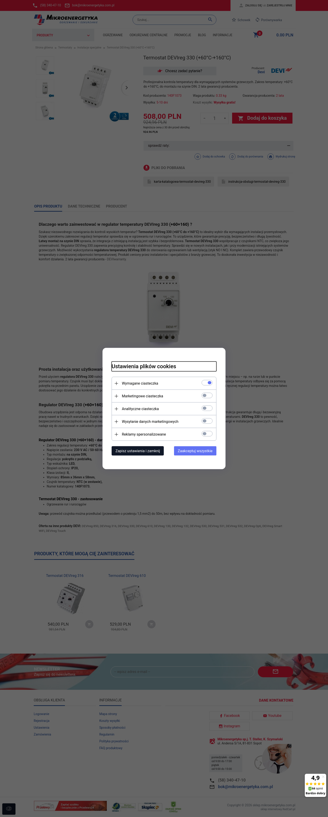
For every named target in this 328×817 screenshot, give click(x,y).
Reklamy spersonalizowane (144, 434)
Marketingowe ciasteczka (142, 396)
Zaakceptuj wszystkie (195, 451)
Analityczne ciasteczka (140, 409)
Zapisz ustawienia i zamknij (137, 451)
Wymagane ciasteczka (140, 383)
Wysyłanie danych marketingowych (150, 421)
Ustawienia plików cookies (144, 366)
